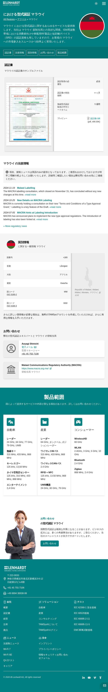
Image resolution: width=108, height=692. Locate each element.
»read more (30, 194)
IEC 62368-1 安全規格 (85, 607)
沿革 (5, 624)
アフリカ (21, 19)
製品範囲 (62, 52)
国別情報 (32, 52)
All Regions (9, 19)
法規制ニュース (11, 643)
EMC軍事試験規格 (83, 630)
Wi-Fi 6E (7, 655)
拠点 (5, 630)
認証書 (8, 52)
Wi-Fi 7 (7, 649)
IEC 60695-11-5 (82, 624)
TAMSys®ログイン (48, 630)
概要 (5, 607)
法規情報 (19, 52)
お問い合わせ (47, 52)
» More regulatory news (15, 226)
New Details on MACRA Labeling (34, 200)
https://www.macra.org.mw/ (35, 368)
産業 (41, 613)
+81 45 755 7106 (30, 354)
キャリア (7, 666)
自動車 (42, 607)
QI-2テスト (8, 660)
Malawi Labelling (26, 188)
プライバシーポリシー (50, 649)
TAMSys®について (48, 624)
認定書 (6, 613)
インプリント (45, 643)
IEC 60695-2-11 (82, 619)
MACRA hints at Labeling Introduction (37, 212)
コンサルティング (48, 619)
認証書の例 (95, 118)
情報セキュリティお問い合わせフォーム (53, 656)
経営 (5, 619)
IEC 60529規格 (81, 613)
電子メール (27, 347)
